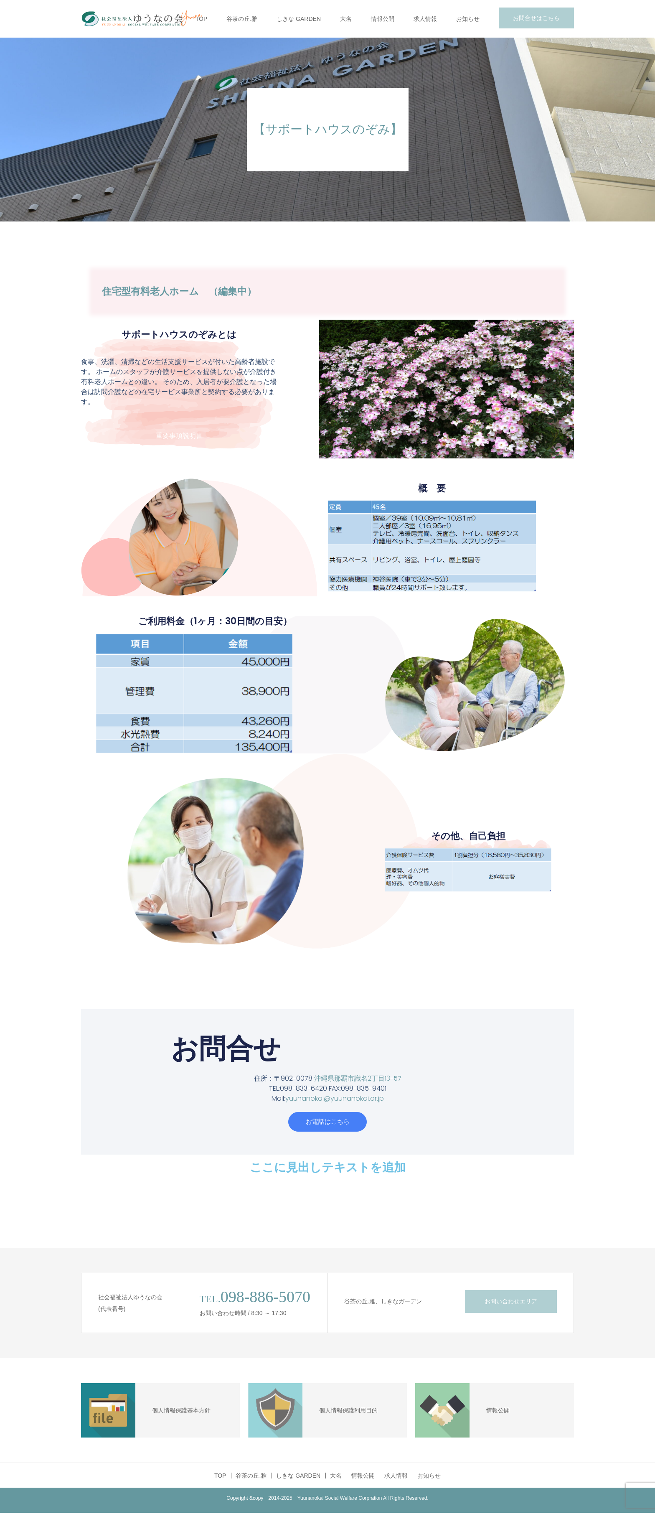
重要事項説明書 (179, 435)
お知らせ (468, 18)
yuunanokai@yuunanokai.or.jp (334, 1098)
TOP (201, 18)
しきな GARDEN (299, 18)
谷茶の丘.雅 (241, 18)
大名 (346, 18)
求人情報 (425, 18)
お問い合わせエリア (511, 1302)
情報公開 (382, 18)
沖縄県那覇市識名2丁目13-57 (357, 1078)
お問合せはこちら (536, 18)
